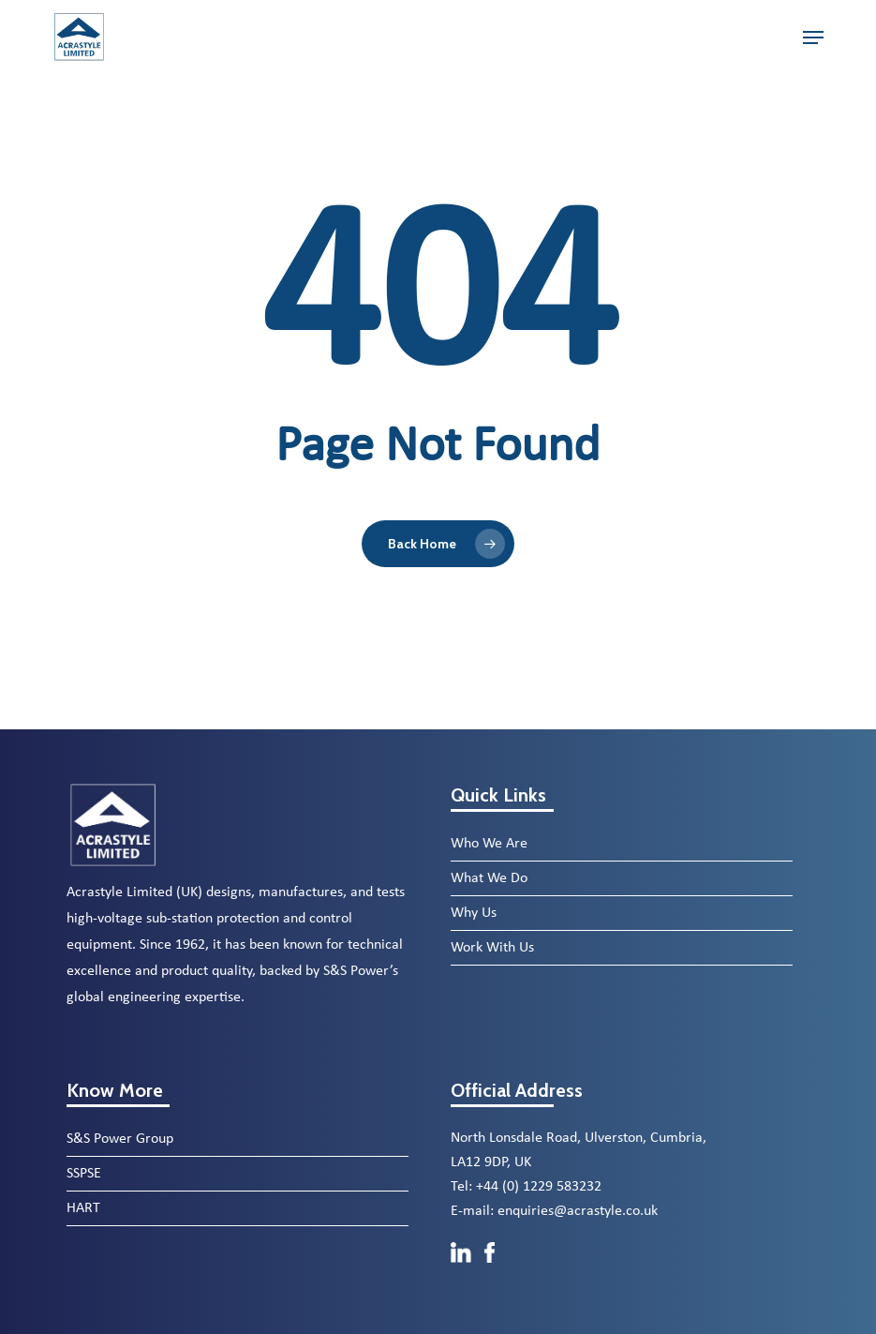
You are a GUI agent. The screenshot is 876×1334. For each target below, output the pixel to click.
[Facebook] (489, 1273)
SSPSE (84, 1173)
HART (83, 1208)
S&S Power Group (120, 1139)
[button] (813, 37)
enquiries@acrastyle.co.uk (577, 1211)
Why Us (474, 913)
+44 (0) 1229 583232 (538, 1186)
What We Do (489, 878)
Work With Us (492, 947)
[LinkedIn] (463, 1273)
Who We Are (489, 843)
